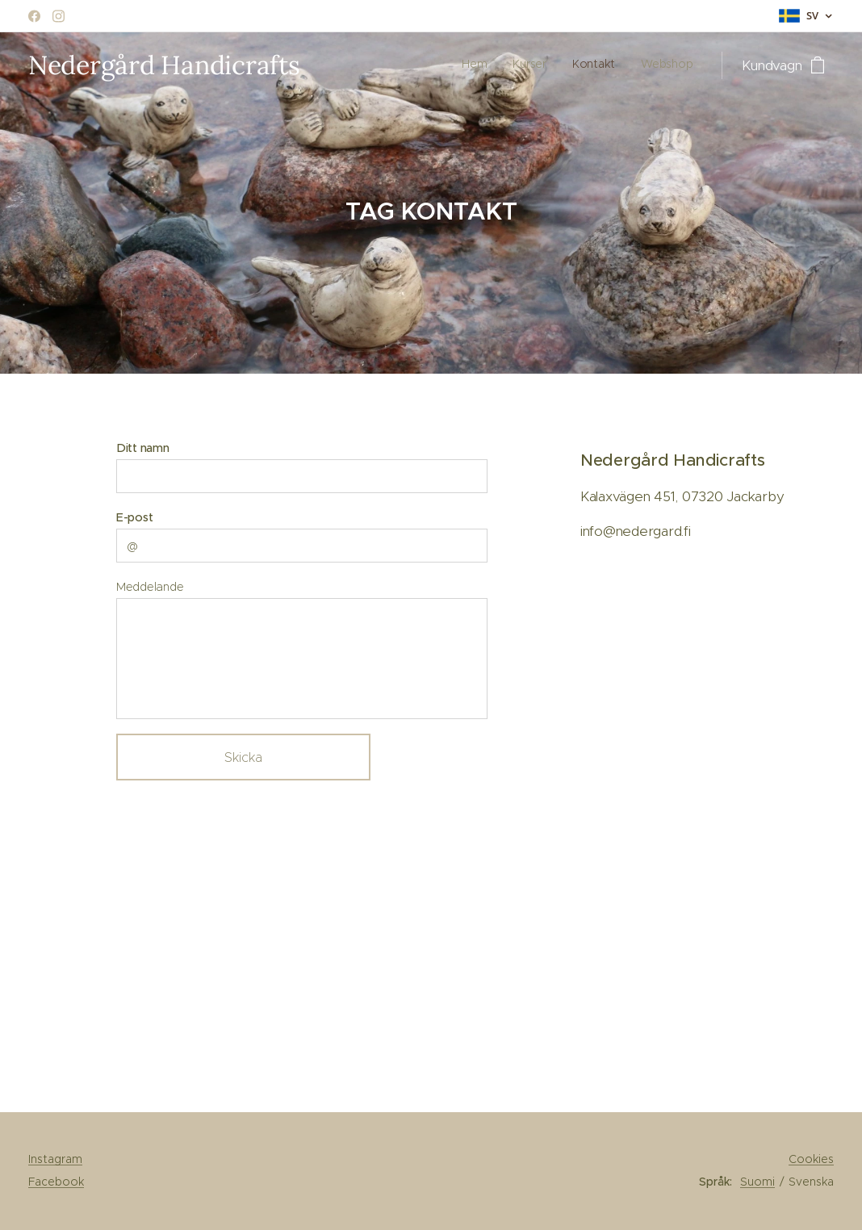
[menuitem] (619, 65)
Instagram (55, 1159)
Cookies (811, 1159)
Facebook (56, 1181)
